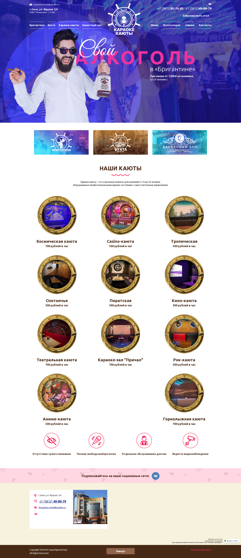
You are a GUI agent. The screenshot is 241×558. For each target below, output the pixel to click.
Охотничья (57, 300)
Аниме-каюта (57, 419)
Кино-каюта (184, 300)
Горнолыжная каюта (184, 419)
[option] (120, 61)
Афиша (189, 25)
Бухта (51, 25)
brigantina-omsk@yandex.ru (46, 4)
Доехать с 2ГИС (232, 541)
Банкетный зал (92, 25)
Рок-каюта (184, 360)
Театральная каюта (57, 360)
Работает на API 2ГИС (215, 539)
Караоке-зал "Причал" (120, 360)
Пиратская (121, 300)
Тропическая (184, 241)
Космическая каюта (57, 241)
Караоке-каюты (69, 25)
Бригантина (37, 25)
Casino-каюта (120, 241)
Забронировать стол (196, 15)
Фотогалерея (171, 25)
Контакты (205, 25)
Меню (154, 25)
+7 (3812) (170, 8)
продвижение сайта (201, 550)
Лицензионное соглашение (213, 541)
